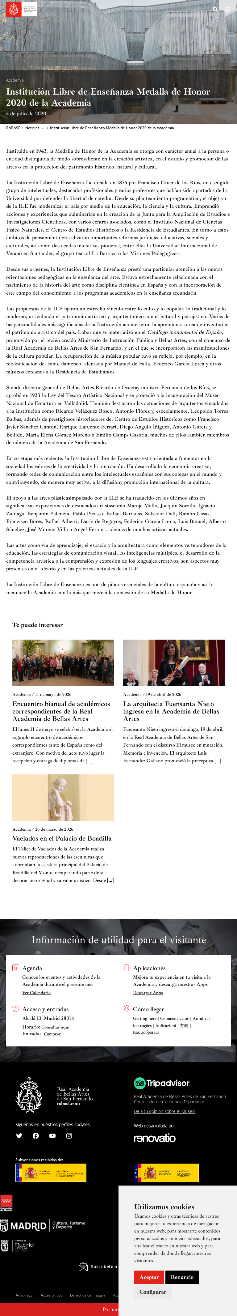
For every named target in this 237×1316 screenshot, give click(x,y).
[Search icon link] (215, 10)
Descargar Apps (148, 992)
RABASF (13, 128)
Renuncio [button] (182, 1277)
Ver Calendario (36, 992)
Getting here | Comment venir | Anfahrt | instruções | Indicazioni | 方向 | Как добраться (171, 1025)
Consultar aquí (55, 1027)
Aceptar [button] (149, 1277)
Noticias (32, 128)
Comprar (52, 1034)
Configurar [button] (152, 1291)
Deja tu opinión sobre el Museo (164, 1111)
